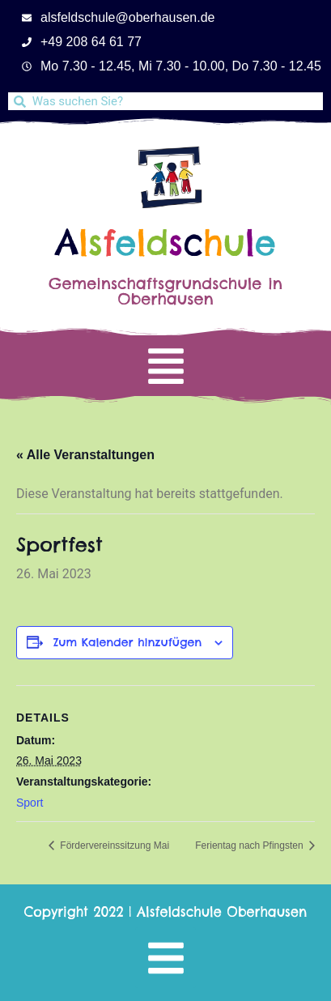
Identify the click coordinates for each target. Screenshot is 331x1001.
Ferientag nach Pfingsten (250, 845)
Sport (29, 802)
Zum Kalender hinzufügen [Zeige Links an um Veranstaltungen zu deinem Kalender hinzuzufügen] (127, 642)
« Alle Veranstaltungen (85, 455)
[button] (165, 365)
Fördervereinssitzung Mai (113, 845)
